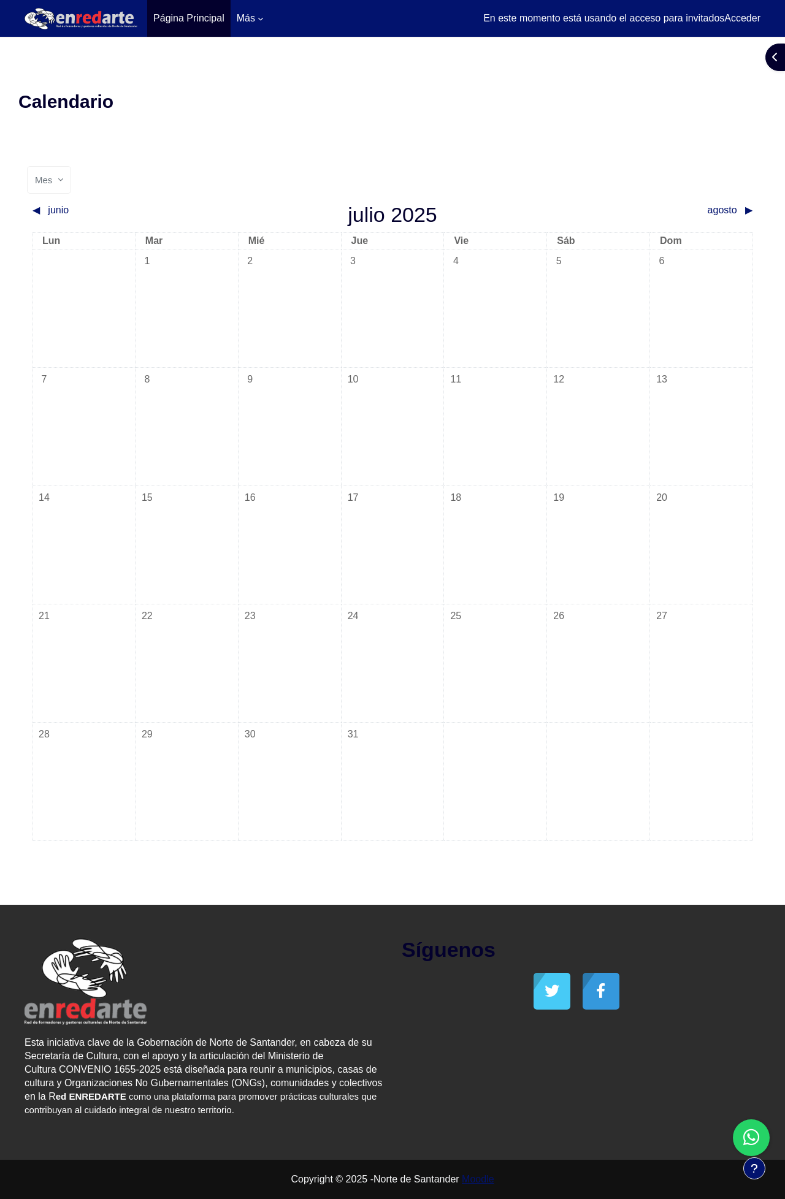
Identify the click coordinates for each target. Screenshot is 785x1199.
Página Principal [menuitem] (188, 18)
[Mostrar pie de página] (754, 1168)
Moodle (478, 1179)
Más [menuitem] (246, 18)
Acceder (742, 18)
